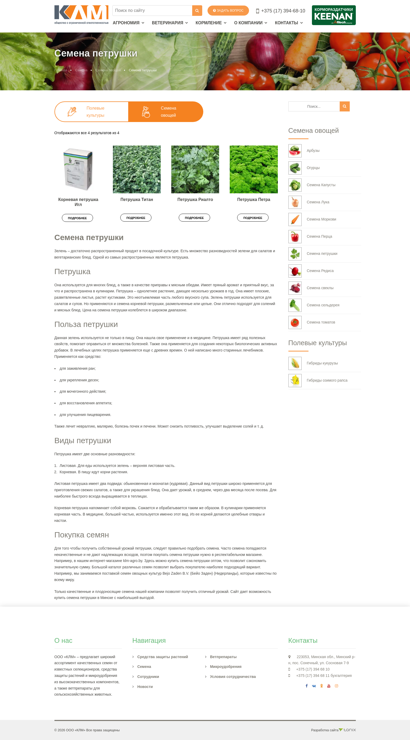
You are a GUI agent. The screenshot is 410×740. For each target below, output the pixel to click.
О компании (248, 23)
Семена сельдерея (314, 305)
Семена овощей (108, 70)
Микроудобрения (225, 666)
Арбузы (304, 150)
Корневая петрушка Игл (78, 202)
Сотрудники (148, 677)
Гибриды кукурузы (313, 363)
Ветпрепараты (223, 657)
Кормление (209, 23)
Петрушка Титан (137, 199)
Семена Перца (310, 236)
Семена (81, 70)
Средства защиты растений (162, 657)
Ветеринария (167, 23)
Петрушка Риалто (195, 199)
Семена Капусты (312, 185)
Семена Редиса (311, 271)
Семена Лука (308, 202)
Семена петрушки (313, 253)
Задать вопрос (228, 10)
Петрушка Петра (253, 199)
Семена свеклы (311, 288)
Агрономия (126, 23)
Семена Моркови (312, 219)
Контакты (286, 23)
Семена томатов (311, 322)
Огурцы (304, 168)
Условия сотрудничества (233, 677)
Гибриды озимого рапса (318, 380)
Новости (145, 687)
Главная (60, 70)
